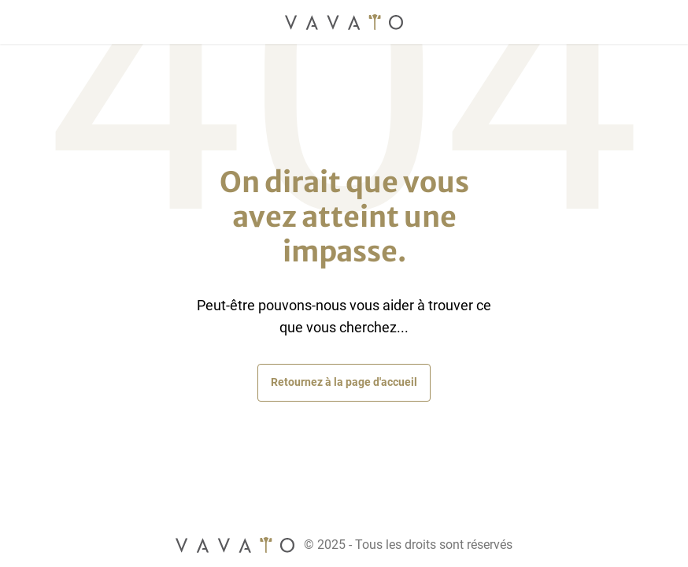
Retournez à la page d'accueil (344, 382)
